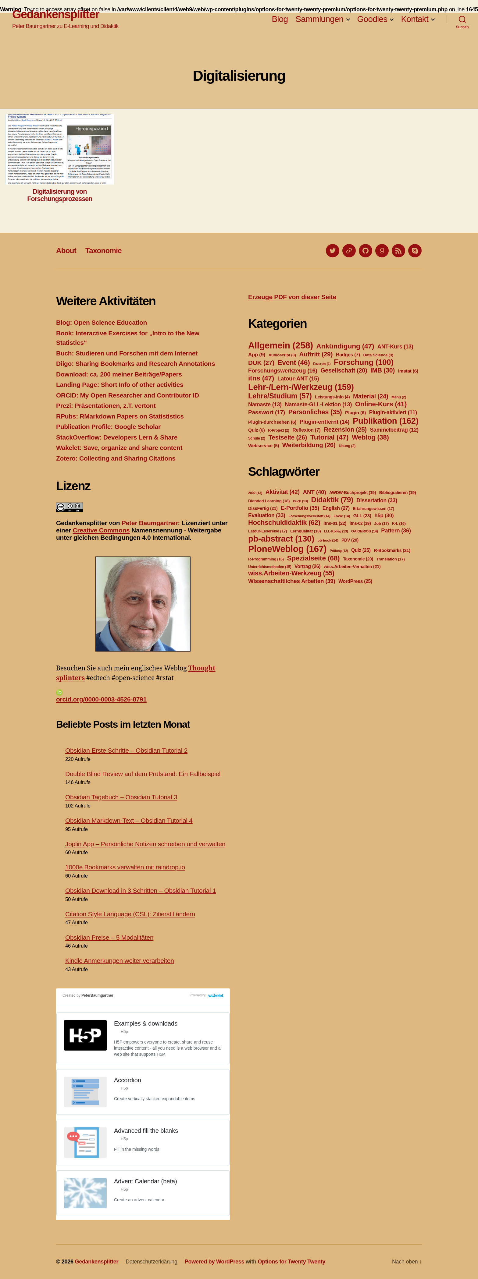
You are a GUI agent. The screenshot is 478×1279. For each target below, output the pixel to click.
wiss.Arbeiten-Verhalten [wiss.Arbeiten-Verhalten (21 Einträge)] (352, 566)
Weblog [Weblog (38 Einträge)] (370, 437)
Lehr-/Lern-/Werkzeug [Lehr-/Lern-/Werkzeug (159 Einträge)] (301, 387)
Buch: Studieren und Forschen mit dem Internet (127, 353)
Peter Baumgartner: (151, 522)
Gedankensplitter (55, 14)
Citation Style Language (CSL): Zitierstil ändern (130, 913)
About (66, 250)
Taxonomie (103, 250)
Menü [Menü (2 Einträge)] (398, 397)
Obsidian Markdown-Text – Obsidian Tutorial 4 (129, 820)
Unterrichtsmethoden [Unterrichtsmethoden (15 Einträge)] (269, 567)
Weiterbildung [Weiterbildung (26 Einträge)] (309, 444)
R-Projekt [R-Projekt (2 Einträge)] (278, 430)
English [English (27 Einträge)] (336, 508)
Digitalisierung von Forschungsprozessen (59, 195)
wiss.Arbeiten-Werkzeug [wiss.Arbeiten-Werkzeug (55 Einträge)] (291, 573)
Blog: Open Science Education (101, 322)
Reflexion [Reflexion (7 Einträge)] (306, 430)
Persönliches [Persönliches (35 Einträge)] (315, 412)
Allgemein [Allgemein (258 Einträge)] (280, 345)
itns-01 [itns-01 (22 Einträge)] (334, 523)
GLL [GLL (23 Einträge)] (362, 515)
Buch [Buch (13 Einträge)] (300, 501)
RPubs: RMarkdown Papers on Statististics (120, 416)
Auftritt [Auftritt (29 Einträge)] (316, 354)
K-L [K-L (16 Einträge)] (399, 523)
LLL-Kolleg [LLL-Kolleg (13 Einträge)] (336, 531)
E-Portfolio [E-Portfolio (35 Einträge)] (300, 508)
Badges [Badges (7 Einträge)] (348, 354)
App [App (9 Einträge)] (256, 355)
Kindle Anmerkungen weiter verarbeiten (119, 960)
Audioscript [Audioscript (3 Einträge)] (282, 355)
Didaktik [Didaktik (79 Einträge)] (332, 500)
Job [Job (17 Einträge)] (381, 523)
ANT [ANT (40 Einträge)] (314, 492)
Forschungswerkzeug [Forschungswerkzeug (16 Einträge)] (282, 370)
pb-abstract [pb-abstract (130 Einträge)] (281, 538)
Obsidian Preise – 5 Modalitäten (109, 937)
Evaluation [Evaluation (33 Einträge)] (266, 515)
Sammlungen (319, 19)
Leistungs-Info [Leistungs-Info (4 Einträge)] (332, 396)
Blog (280, 19)
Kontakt (414, 19)
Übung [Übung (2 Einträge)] (347, 446)
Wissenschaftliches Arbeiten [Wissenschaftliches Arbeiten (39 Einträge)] (291, 581)
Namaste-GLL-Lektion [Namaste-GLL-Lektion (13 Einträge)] (318, 404)
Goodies (372, 19)
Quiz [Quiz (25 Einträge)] (361, 550)
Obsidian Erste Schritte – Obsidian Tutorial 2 (126, 750)
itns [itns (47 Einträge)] (261, 378)
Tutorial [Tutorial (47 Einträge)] (329, 437)
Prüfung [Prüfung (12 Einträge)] (339, 551)
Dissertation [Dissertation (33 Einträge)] (376, 500)
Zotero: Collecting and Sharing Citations (116, 458)
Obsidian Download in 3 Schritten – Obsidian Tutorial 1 (140, 890)
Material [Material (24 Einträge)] (370, 396)
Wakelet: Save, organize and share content (119, 447)
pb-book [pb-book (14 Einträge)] (328, 540)
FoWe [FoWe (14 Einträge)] (342, 516)
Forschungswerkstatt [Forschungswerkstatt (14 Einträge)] (309, 516)
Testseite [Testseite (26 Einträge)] (287, 437)
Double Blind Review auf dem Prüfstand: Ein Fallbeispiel (142, 773)
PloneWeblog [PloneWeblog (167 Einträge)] (287, 549)
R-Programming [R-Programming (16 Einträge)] (266, 559)
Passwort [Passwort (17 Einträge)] (266, 412)
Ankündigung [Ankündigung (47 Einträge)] (345, 346)
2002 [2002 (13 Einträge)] (255, 493)
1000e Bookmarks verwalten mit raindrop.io (125, 867)
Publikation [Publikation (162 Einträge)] (386, 421)
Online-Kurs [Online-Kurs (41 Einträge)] (381, 404)
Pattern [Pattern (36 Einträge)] (396, 530)
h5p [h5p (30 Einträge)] (384, 515)
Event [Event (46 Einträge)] (293, 362)
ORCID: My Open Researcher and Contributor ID (127, 395)
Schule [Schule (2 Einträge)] (256, 438)
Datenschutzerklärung (151, 1262)
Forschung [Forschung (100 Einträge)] (364, 362)
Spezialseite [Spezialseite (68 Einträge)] (313, 558)
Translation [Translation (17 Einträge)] (390, 559)
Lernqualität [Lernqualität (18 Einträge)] (305, 531)
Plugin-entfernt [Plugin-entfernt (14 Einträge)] (325, 422)
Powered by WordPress (214, 1262)
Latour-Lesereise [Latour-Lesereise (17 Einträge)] (267, 531)
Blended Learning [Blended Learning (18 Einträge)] (269, 501)
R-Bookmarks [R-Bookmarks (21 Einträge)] (392, 550)
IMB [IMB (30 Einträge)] (382, 370)
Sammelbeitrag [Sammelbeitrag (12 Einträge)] (394, 430)
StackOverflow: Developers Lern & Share (116, 437)
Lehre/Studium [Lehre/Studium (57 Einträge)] (280, 396)
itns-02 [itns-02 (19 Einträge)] (360, 523)
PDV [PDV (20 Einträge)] (349, 540)
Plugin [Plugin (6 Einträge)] (355, 412)
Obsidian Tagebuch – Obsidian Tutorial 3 (121, 796)
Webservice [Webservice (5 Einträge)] (263, 445)
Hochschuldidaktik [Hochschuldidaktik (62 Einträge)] (284, 522)
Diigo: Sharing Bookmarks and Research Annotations (135, 363)
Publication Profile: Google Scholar (108, 426)
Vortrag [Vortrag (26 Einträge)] (307, 566)
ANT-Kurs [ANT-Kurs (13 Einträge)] (395, 347)
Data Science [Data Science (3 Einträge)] (378, 355)
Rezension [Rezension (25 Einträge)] (345, 429)
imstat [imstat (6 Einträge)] (408, 370)
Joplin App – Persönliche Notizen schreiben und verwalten (145, 843)
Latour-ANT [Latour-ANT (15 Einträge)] (298, 378)
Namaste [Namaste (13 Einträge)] (265, 404)
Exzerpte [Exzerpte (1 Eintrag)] (321, 364)
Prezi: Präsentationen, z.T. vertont (106, 405)
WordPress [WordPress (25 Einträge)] (355, 581)
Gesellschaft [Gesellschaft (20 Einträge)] (343, 370)
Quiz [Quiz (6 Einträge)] (256, 430)
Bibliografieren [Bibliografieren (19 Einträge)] (397, 492)
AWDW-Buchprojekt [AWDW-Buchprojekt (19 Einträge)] (352, 492)
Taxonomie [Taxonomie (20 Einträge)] (358, 558)
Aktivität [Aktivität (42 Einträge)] (283, 492)
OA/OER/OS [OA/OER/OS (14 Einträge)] (364, 531)
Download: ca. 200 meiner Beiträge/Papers (119, 374)
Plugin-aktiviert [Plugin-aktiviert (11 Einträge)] (393, 412)
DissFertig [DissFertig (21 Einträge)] (263, 508)
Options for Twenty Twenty (292, 1262)
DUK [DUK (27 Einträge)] (261, 362)
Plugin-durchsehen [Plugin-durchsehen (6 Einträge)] (272, 422)
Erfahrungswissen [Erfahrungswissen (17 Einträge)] (373, 508)
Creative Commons (101, 530)
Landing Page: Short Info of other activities (119, 384)
